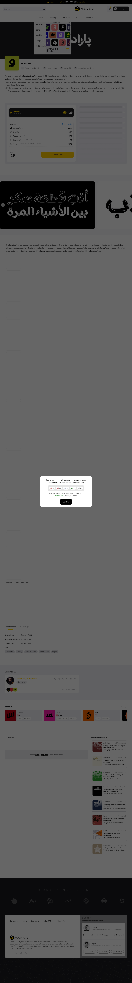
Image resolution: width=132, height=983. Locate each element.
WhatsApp (59, 495)
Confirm (66, 502)
